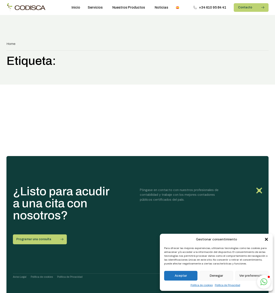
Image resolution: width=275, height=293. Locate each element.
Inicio (76, 7)
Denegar (216, 275)
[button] (266, 239)
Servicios (96, 7)
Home (10, 44)
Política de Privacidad (227, 285)
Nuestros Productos (129, 7)
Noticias (161, 7)
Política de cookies (202, 285)
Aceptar (181, 275)
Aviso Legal (19, 276)
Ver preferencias (251, 275)
